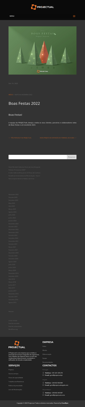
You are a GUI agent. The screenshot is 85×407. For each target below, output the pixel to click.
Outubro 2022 (13, 235)
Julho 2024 (12, 215)
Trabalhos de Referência (16, 382)
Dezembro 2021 (13, 241)
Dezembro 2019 (13, 273)
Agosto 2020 (12, 262)
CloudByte (64, 403)
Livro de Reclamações (15, 390)
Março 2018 (12, 282)
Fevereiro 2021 (13, 250)
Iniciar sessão (13, 320)
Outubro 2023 (13, 227)
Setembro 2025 (13, 200)
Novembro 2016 (13, 294)
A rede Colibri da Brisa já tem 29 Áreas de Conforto (24, 173)
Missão (44, 350)
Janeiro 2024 (12, 221)
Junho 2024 (12, 218)
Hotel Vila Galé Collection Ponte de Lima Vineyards (24, 167)
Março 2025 (12, 209)
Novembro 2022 (13, 232)
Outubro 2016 (13, 297)
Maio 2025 (12, 203)
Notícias (11, 311)
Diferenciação (46, 354)
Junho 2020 (12, 267)
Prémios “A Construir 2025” (17, 170)
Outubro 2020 (13, 256)
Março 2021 (12, 247)
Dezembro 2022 (13, 229)
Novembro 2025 (13, 194)
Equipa (44, 358)
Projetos (11, 370)
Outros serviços (13, 374)
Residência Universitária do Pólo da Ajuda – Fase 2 (24, 176)
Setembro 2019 (13, 276)
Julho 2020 (12, 264)
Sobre (44, 346)
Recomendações (47, 362)
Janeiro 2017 (12, 291)
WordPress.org (13, 329)
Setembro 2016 (13, 300)
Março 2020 (12, 270)
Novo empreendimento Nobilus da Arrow (21, 179)
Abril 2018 (12, 279)
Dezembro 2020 (13, 253)
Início (11, 95)
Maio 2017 (12, 288)
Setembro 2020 (13, 259)
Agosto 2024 (12, 212)
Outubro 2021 (13, 244)
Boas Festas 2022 (22, 79)
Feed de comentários (15, 326)
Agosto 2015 (12, 302)
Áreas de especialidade (16, 378)
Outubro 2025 (13, 197)
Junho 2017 (12, 285)
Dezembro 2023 (13, 224)
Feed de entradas (14, 323)
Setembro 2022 (13, 238)
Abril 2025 (12, 206)
